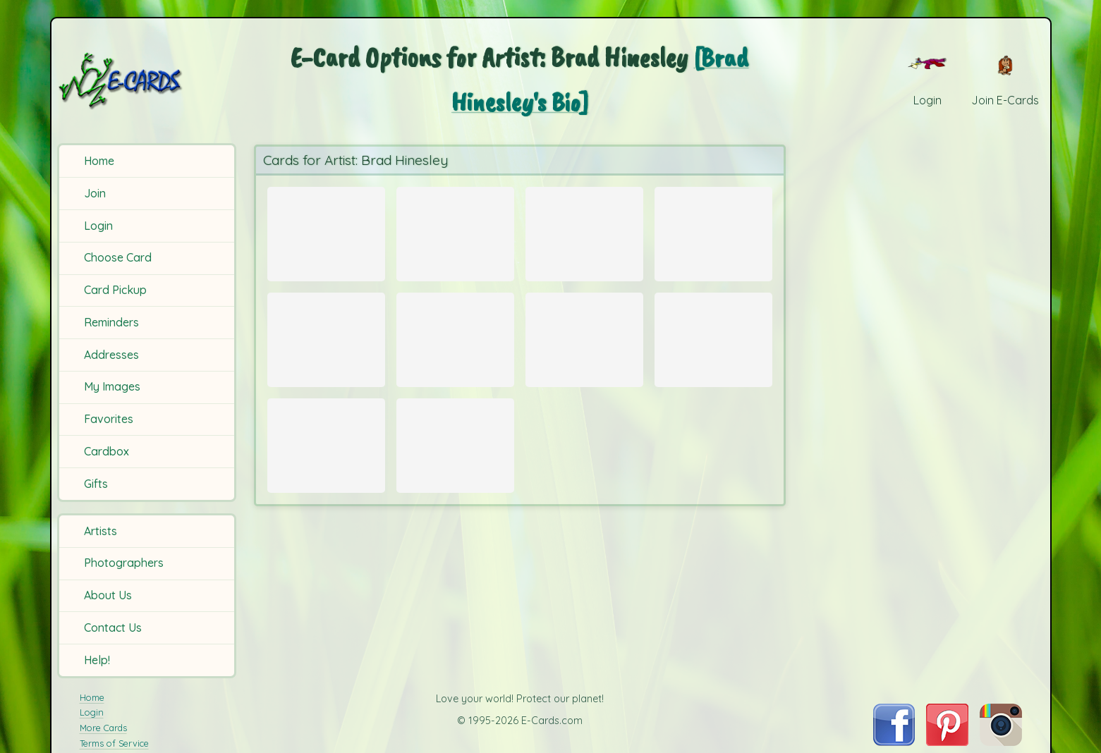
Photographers (124, 563)
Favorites (108, 419)
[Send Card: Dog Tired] (455, 230)
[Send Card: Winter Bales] (455, 346)
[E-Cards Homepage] (145, 81)
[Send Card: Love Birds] (326, 346)
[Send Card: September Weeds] (326, 463)
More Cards (103, 727)
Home (99, 161)
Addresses (111, 355)
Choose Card (118, 257)
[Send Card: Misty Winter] (455, 463)
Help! (97, 660)
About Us (108, 595)
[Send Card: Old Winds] (326, 230)
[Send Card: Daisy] (584, 230)
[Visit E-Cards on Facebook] (894, 742)
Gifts (96, 484)
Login (98, 226)
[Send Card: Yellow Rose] (713, 346)
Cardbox (106, 451)
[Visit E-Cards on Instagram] (1001, 742)
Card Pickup (115, 290)
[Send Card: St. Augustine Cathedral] (584, 346)
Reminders (111, 322)
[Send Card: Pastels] (713, 230)
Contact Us (113, 627)
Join (95, 193)
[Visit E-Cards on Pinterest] (947, 742)
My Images (112, 386)
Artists (100, 531)
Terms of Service (114, 743)
